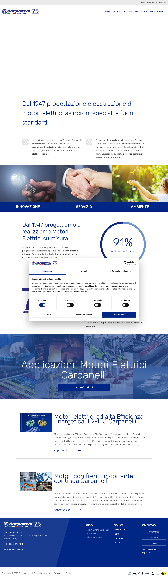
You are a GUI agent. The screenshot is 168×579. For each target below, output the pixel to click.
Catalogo (127, 12)
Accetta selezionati (84, 315)
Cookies (57, 573)
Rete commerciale (94, 537)
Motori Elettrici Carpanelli (97, 529)
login (142, 2)
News (152, 12)
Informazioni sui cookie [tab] (120, 271)
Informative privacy (41, 573)
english (162, 2)
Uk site (117, 543)
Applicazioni (141, 12)
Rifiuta (49, 315)
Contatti (161, 12)
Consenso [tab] (47, 271)
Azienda (116, 12)
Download (152, 2)
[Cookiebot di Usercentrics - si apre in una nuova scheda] (125, 263)
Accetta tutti (119, 315)
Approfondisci (84, 387)
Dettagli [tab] (84, 271)
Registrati (146, 552)
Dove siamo (91, 533)
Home (107, 12)
